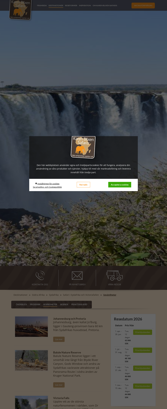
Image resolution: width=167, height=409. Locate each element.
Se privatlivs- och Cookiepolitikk (47, 187)
